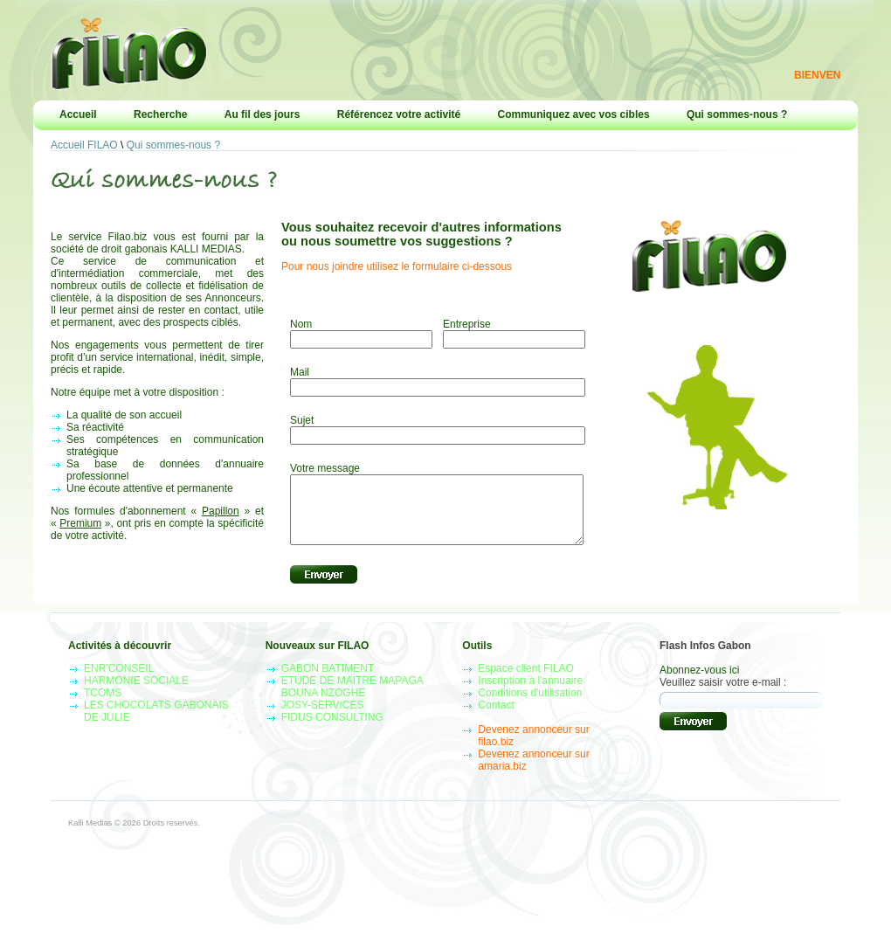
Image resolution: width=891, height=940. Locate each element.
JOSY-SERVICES (322, 718)
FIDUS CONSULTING (332, 730)
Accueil (78, 114)
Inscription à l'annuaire (530, 694)
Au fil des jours (262, 114)
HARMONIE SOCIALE (136, 694)
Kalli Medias (90, 836)
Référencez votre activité (398, 114)
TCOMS (102, 706)
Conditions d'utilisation (530, 706)
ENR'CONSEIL (119, 681)
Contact (496, 718)
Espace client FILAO (525, 681)
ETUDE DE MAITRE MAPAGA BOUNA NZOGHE (352, 700)
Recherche (160, 114)
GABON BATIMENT (327, 681)
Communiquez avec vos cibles (574, 114)
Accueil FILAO (84, 145)
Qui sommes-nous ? (737, 114)
